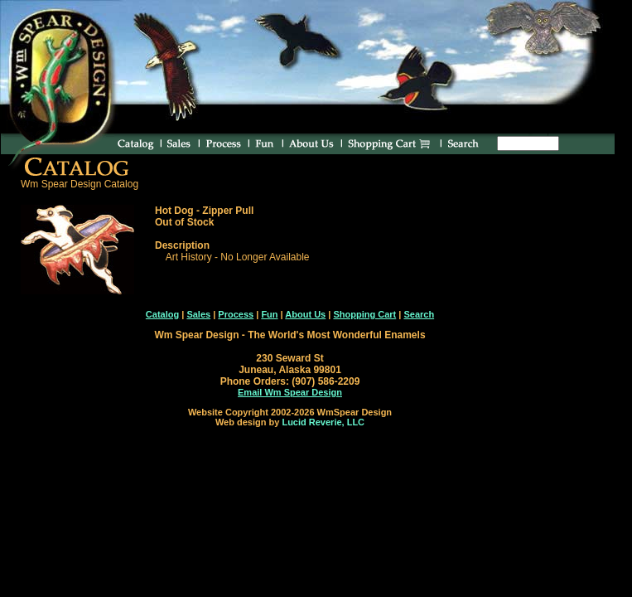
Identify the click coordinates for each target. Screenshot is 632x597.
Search (418, 314)
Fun (269, 314)
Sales (198, 314)
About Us (305, 314)
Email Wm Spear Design (290, 392)
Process (235, 314)
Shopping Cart (364, 314)
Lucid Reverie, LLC (323, 422)
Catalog (162, 314)
